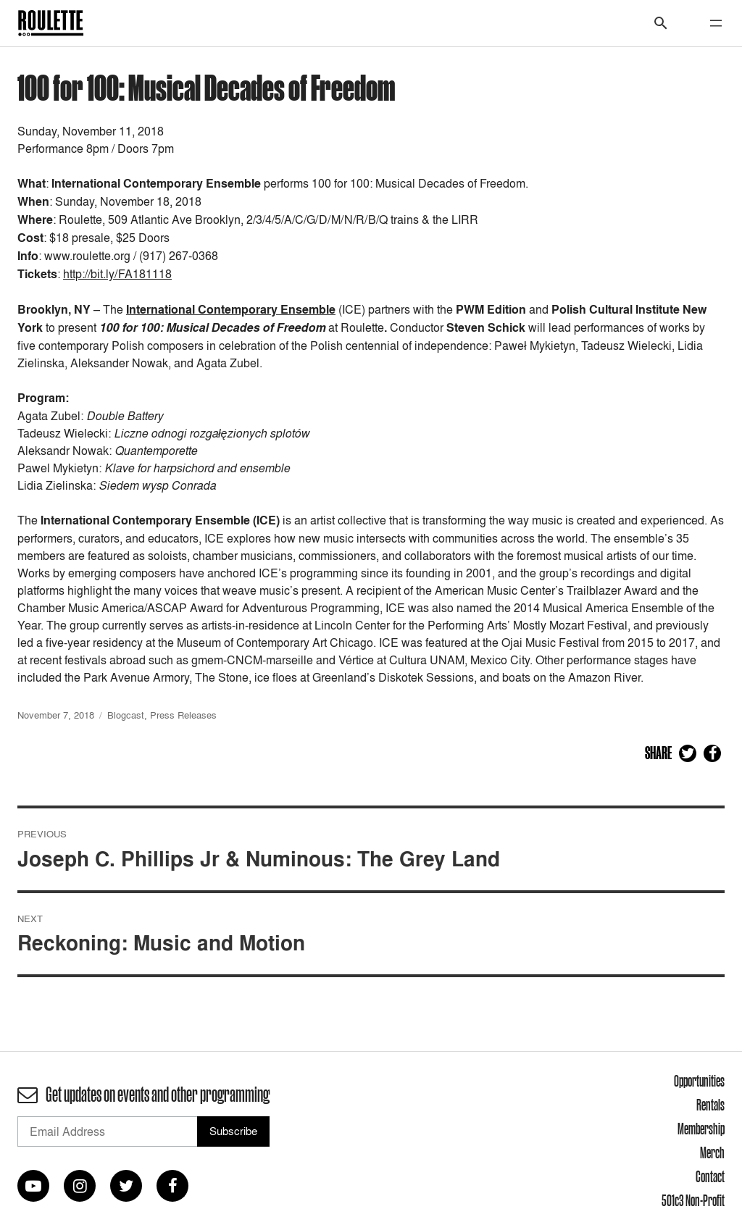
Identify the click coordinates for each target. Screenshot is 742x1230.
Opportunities (699, 1080)
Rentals (710, 1104)
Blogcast (125, 714)
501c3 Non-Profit (693, 1200)
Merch (712, 1152)
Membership (701, 1128)
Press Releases (183, 714)
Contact (710, 1176)
